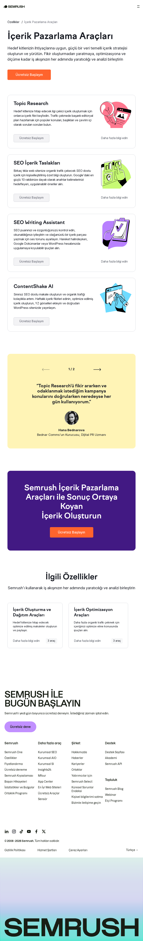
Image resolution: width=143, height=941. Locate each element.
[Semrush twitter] (43, 831)
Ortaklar (77, 769)
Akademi (111, 758)
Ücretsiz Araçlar (49, 793)
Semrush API (113, 764)
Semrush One (13, 752)
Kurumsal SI (46, 764)
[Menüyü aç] (138, 6)
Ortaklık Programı (15, 793)
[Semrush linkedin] (6, 831)
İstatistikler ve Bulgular (19, 787)
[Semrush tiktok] (21, 831)
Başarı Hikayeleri (15, 781)
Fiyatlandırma (13, 764)
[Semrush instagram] (14, 831)
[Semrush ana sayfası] (14, 6)
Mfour (42, 775)
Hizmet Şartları (47, 850)
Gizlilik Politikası (15, 850)
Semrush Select (82, 781)
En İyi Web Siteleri (49, 787)
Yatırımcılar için (82, 775)
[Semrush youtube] (29, 831)
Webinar (110, 794)
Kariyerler (78, 764)
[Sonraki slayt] (97, 369)
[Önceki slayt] (46, 369)
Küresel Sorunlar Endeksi (83, 789)
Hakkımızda (79, 752)
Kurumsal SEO (47, 752)
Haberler (77, 758)
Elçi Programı (114, 800)
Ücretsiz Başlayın (29, 75)
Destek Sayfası (115, 752)
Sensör (42, 799)
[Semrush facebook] (36, 831)
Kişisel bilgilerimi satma (87, 796)
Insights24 (44, 769)
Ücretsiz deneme (15, 769)
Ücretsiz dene (20, 726)
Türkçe (130, 849)
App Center (45, 781)
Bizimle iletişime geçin (86, 802)
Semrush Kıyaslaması (18, 775)
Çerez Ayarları (78, 850)
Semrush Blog (114, 788)
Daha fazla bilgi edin (114, 138)
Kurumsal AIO (47, 758)
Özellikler (13, 22)
